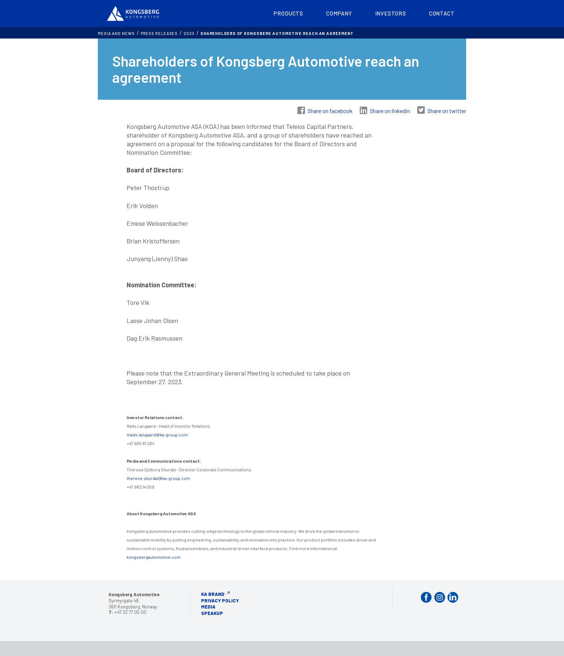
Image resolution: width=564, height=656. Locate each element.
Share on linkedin (390, 110)
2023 (189, 33)
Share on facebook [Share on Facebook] (330, 110)
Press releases (159, 33)
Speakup (212, 613)
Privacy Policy (220, 600)
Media (208, 607)
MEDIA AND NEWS (116, 33)
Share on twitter (446, 110)
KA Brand (212, 594)
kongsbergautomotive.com (154, 557)
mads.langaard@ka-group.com (157, 434)
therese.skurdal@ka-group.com (158, 478)
